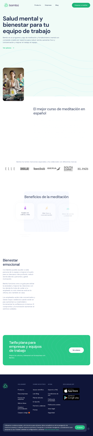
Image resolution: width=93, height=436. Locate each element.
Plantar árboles (38, 398)
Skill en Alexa (22, 403)
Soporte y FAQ (53, 390)
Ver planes (76, 350)
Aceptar (80, 427)
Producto (38, 5)
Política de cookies (54, 405)
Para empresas (23, 394)
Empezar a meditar (81, 5)
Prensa (35, 410)
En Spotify (36, 402)
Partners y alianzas (39, 406)
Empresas (48, 5)
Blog (56, 5)
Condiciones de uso (53, 394)
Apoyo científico (38, 390)
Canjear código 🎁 (24, 413)
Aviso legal (51, 409)
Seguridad (51, 413)
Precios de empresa (21, 398)
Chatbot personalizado (22, 408)
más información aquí (52, 429)
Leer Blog (36, 394)
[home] (11, 5)
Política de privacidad (51, 400)
